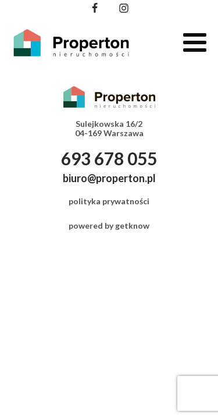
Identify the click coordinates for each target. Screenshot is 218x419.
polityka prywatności (109, 201)
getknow (132, 225)
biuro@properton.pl (109, 178)
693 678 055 (109, 158)
